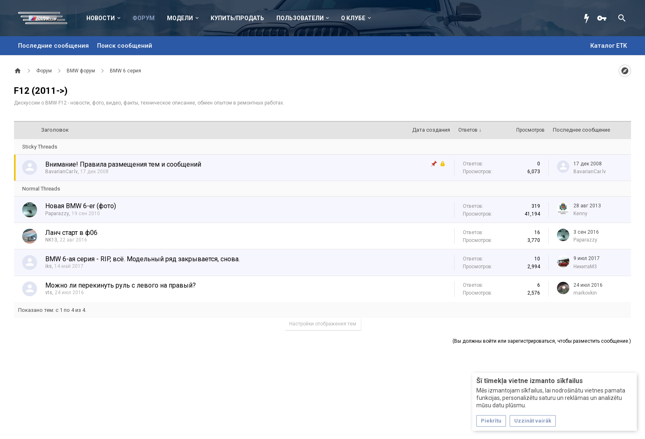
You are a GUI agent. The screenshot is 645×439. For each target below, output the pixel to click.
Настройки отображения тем (322, 324)
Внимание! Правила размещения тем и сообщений (123, 164)
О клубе (353, 18)
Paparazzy (57, 213)
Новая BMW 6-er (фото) (80, 206)
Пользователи (300, 18)
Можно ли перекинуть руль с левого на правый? (120, 285)
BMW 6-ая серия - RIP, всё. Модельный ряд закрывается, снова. (142, 259)
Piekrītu (491, 421)
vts (48, 292)
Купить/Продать (237, 18)
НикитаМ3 (585, 266)
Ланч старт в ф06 (71, 233)
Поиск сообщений (124, 45)
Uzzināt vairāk (532, 421)
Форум (143, 18)
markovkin (585, 293)
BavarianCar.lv (61, 171)
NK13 (51, 240)
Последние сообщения (53, 45)
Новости (100, 18)
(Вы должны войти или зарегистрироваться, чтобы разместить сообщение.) (541, 341)
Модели (180, 18)
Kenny (580, 213)
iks (48, 266)
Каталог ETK (608, 45)
